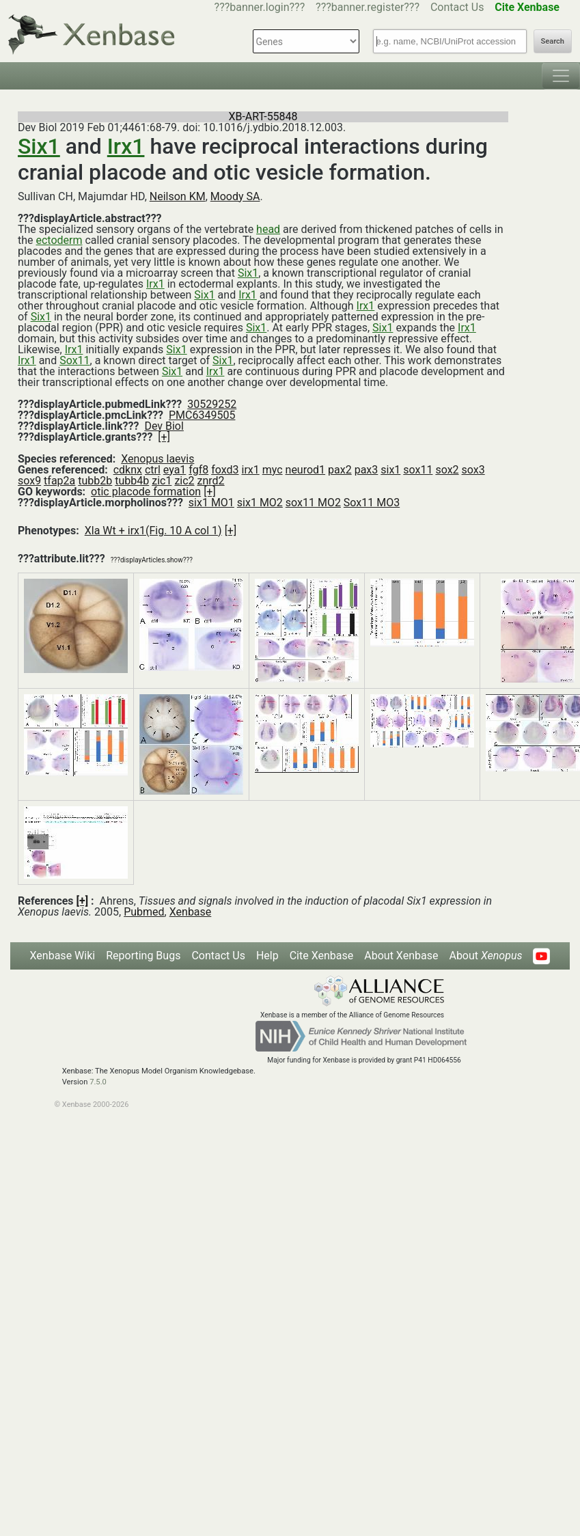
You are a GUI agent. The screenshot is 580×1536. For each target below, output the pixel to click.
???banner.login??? (260, 7)
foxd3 (224, 469)
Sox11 (74, 360)
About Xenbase (401, 955)
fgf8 (198, 469)
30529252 (211, 404)
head (268, 229)
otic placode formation (146, 491)
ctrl (153, 469)
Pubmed (144, 911)
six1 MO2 (260, 502)
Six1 (39, 146)
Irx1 (126, 146)
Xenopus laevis (157, 458)
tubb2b (95, 480)
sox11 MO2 (313, 502)
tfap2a (59, 480)
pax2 (340, 469)
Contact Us (457, 7)
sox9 (29, 480)
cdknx (127, 469)
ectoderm (59, 240)
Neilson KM (178, 196)
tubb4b (132, 480)
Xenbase (190, 911)
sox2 (446, 469)
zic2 (184, 480)
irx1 (250, 469)
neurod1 (306, 469)
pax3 (366, 469)
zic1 (161, 480)
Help (267, 955)
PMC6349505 (202, 415)
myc (272, 469)
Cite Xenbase (322, 955)
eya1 (175, 469)
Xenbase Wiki (63, 955)
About (485, 955)
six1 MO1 (211, 502)
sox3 (473, 469)
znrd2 (211, 480)
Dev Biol (163, 426)
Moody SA (235, 196)
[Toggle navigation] (561, 76)
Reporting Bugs (143, 955)
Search (552, 41)
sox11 (417, 469)
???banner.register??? (367, 7)
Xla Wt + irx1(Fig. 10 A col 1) (153, 530)
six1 (390, 469)
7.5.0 (98, 1082)
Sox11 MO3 (372, 502)
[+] (164, 436)
